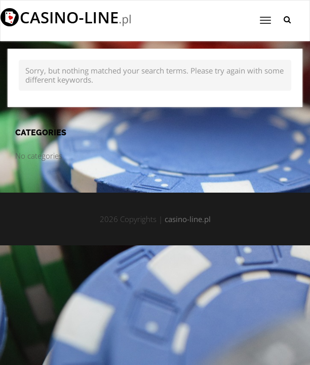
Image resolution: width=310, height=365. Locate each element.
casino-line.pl (188, 219)
